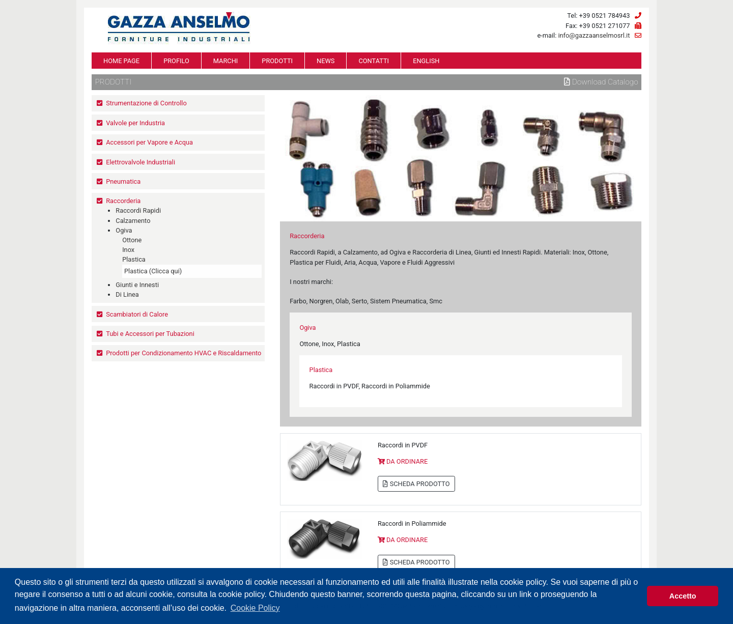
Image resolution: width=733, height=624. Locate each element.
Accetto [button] (682, 596)
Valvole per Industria (135, 123)
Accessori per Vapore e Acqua (149, 142)
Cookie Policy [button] (255, 608)
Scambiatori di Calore (137, 314)
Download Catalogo (601, 82)
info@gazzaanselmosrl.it (594, 35)
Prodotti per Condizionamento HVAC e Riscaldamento (183, 353)
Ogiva (124, 230)
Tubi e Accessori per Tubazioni (150, 333)
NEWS (325, 61)
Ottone (132, 240)
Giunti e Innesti (137, 285)
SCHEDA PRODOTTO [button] (416, 484)
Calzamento (133, 220)
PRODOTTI (277, 61)
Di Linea (127, 294)
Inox (128, 249)
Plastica (134, 259)
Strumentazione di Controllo (146, 103)
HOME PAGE (121, 61)
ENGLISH (426, 61)
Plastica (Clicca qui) (153, 271)
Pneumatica (123, 181)
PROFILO (176, 61)
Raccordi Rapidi (138, 210)
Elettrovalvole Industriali (140, 162)
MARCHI (225, 61)
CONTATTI (373, 61)
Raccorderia (123, 201)
